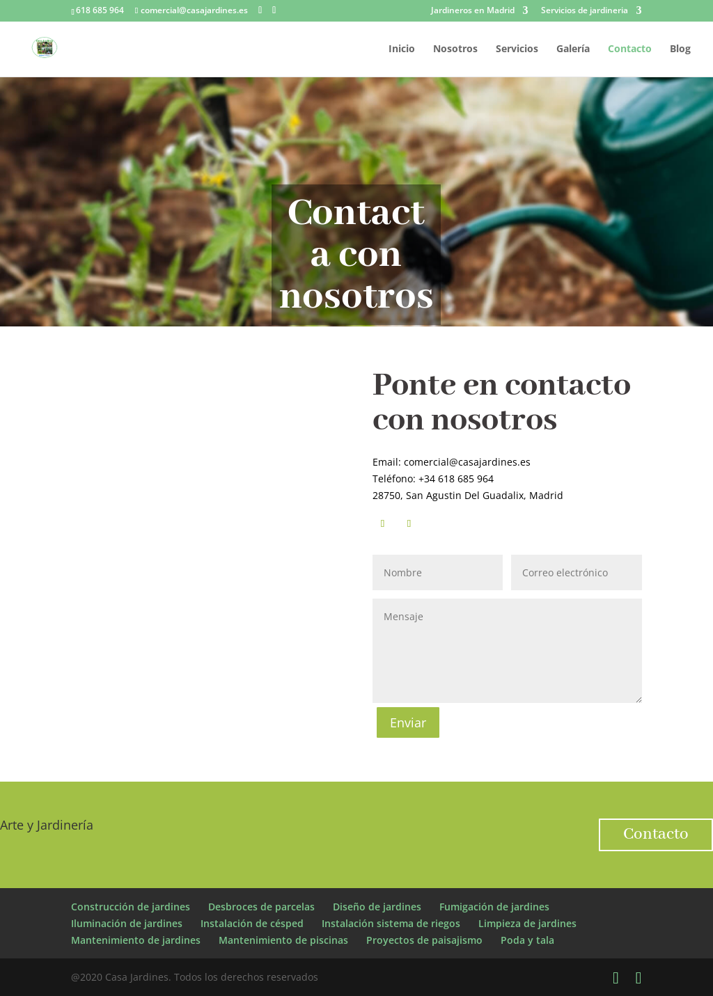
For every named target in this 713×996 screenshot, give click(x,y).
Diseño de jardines (377, 906)
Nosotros (455, 49)
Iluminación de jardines (126, 923)
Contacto (630, 49)
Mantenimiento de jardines (136, 940)
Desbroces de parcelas (261, 906)
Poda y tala (527, 940)
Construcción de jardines (130, 906)
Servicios (517, 49)
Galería (573, 49)
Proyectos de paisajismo (424, 940)
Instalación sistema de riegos (391, 923)
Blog (680, 49)
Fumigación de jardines (494, 906)
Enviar (408, 722)
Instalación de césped (252, 923)
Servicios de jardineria (584, 11)
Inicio (402, 49)
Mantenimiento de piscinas (283, 940)
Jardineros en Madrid (473, 11)
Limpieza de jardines (527, 923)
